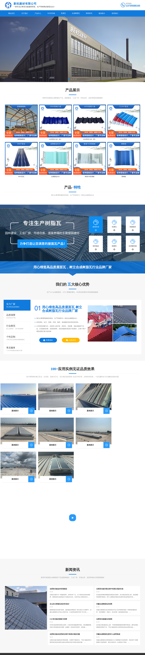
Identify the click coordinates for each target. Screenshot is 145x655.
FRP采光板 (51, 13)
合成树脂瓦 (78, 13)
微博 (17, 646)
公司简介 (7, 629)
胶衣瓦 (27, 634)
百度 (13, 646)
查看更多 (48, 341)
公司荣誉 (7, 634)
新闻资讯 (92, 13)
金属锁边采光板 (30, 636)
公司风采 (7, 632)
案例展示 (105, 13)
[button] (69, 79)
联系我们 (118, 13)
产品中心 (38, 13)
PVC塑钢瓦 (28, 641)
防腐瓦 (64, 13)
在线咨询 (71, 341)
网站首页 (11, 13)
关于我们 (24, 13)
